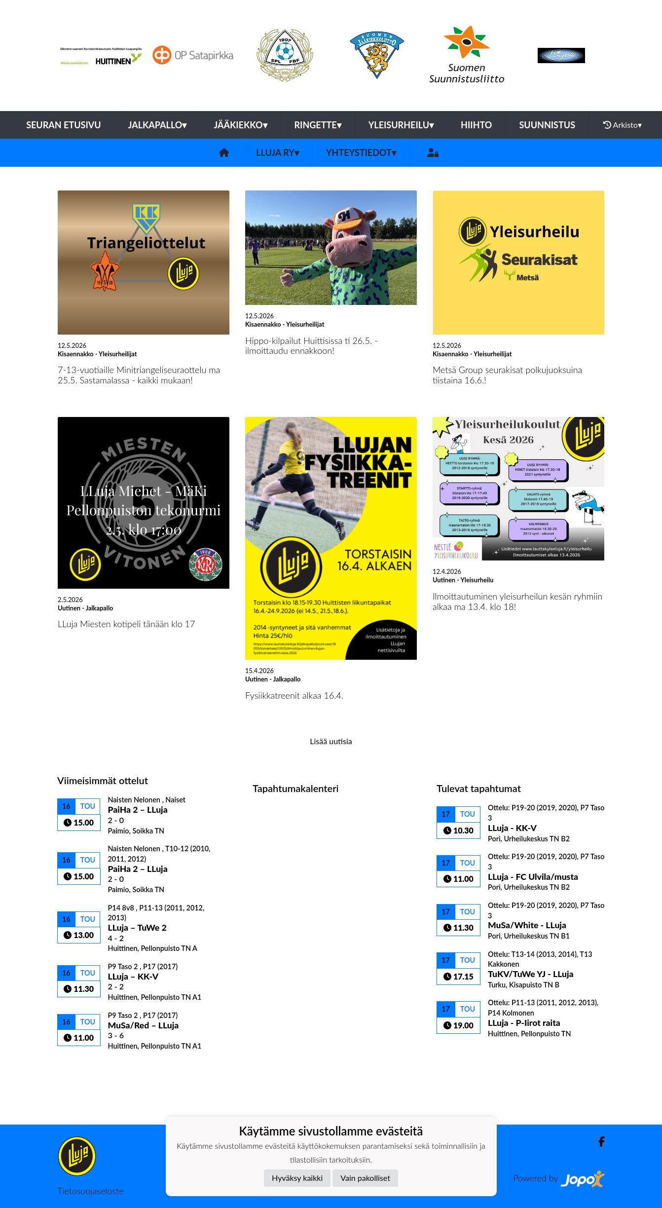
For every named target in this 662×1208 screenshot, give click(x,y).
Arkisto (622, 125)
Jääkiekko (240, 124)
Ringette (317, 124)
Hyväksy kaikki (297, 1177)
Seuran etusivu (63, 124)
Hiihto (476, 124)
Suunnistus (547, 124)
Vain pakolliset (365, 1177)
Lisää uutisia (331, 741)
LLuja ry (277, 152)
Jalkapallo (157, 124)
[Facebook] (597, 1141)
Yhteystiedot (361, 152)
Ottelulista (82, 1067)
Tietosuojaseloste (90, 1190)
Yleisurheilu (401, 124)
